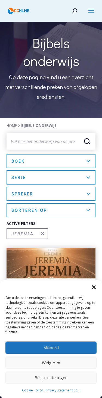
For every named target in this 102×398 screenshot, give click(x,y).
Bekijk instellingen (51, 377)
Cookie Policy (32, 390)
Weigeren (51, 362)
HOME (12, 125)
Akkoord (51, 347)
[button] (94, 287)
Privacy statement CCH (62, 390)
